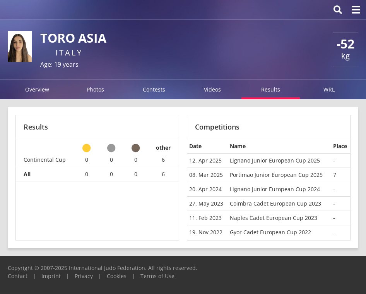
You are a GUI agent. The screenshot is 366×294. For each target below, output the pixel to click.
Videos (212, 89)
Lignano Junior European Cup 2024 (275, 189)
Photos (95, 89)
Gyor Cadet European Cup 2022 (270, 232)
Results (270, 89)
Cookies (117, 276)
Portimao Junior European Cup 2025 (276, 174)
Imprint (51, 276)
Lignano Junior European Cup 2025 (275, 160)
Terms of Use (157, 276)
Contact (17, 276)
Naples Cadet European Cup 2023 (273, 217)
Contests (154, 89)
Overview (37, 89)
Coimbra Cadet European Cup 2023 (275, 203)
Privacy (84, 276)
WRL (329, 89)
